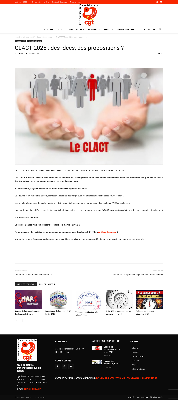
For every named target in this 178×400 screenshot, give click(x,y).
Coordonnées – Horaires (40, 2)
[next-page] (21, 320)
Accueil (17, 37)
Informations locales (45, 37)
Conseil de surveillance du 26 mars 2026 (112, 349)
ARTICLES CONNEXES (26, 284)
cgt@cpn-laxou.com (107, 232)
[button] (160, 29)
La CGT (60, 29)
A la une (48, 29)
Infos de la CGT (29, 37)
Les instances (75, 29)
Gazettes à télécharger (60, 2)
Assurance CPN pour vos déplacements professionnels (137, 274)
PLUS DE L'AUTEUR (47, 284)
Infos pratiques (125, 29)
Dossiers (94, 29)
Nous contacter (75, 2)
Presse (108, 29)
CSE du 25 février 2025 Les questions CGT (34, 274)
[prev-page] (16, 320)
